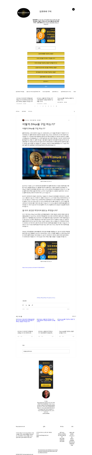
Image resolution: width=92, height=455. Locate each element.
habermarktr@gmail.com (42, 435)
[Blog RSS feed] (73, 9)
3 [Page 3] (45, 106)
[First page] (35, 106)
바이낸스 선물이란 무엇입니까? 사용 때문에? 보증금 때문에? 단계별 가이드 (45, 332)
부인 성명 (62, 438)
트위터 (71, 434)
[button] (74, 111)
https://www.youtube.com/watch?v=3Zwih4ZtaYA (33, 267)
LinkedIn (72, 440)
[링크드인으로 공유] (29, 305)
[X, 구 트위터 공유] (26, 305)
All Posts (17, 111)
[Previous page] (37, 106)
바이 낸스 (30, 111)
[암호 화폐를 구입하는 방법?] (45, 53)
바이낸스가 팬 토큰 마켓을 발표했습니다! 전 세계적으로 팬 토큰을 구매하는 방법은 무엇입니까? (25, 332)
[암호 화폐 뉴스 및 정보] (45, 76)
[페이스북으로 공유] (23, 305)
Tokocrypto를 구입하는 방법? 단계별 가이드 (66, 332)
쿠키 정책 (62, 441)
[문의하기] (45, 81)
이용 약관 (62, 439)
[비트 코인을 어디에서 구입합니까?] (45, 58)
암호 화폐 (24, 111)
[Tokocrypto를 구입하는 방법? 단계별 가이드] (66, 324)
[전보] (46, 86)
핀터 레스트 (72, 442)
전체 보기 (74, 316)
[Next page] (54, 106)
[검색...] (45, 48)
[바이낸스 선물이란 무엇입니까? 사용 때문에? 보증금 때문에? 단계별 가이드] (46, 324)
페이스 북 (72, 432)
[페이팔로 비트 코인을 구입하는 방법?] (45, 72)
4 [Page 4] (48, 106)
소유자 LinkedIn (46, 413)
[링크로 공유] (32, 305)
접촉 (37, 436)
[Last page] (56, 106)
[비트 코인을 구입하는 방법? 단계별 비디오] (45, 63)
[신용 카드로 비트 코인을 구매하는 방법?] (46, 67)
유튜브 (71, 438)
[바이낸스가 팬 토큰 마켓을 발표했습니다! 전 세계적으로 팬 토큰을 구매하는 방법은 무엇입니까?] (25, 324)
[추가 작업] (69, 120)
